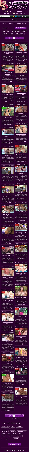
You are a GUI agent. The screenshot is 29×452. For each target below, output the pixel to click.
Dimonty (3, 43)
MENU (14, 20)
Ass (9, 411)
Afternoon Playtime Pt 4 (21, 74)
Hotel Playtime (8, 335)
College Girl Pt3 (21, 167)
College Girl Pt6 (21, 113)
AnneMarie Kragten (22, 409)
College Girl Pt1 (21, 184)
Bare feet (11, 414)
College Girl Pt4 (7, 151)
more (10, 60)
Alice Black (19, 404)
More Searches (14, 422)
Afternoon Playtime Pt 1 (21, 150)
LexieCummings (18, 273)
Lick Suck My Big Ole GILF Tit (21, 269)
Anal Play (4, 409)
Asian (3, 411)
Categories (20, 28)
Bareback (18, 414)
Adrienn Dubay (5, 404)
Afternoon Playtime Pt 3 (8, 94)
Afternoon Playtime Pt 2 (21, 132)
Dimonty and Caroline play (21, 232)
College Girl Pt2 (7, 168)
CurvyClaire (4, 63)
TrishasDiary (17, 63)
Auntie (14, 411)
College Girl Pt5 (7, 133)
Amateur (11, 406)
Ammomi (18, 406)
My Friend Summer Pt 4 (21, 311)
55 (23, 37)
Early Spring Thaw (8, 117)
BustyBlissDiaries (5, 106)
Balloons (4, 414)
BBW (16, 417)
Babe (20, 411)
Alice (13, 404)
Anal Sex (12, 409)
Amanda (4, 406)
